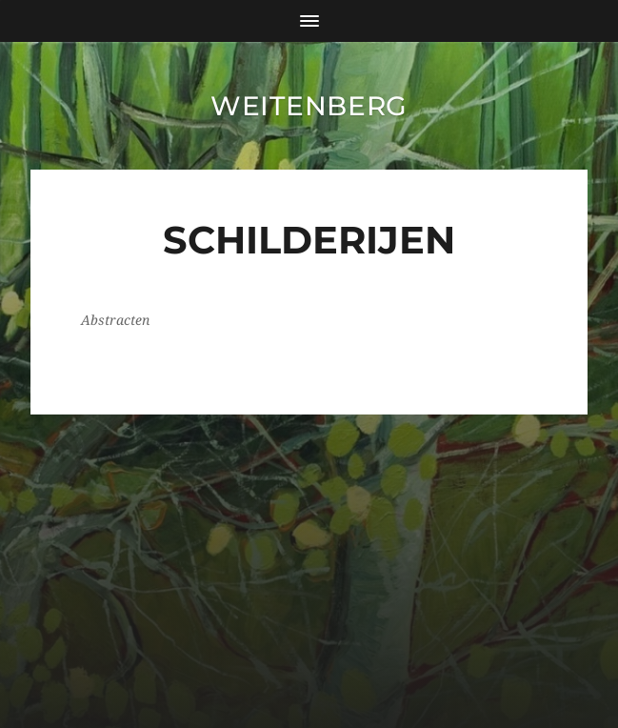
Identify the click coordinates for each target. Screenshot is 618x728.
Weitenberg (309, 106)
